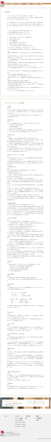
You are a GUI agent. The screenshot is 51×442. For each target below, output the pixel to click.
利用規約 (37, 416)
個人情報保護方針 (39, 418)
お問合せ (37, 420)
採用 (26, 418)
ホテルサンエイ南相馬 (18, 418)
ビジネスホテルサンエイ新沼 (20, 426)
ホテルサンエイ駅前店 (18, 420)
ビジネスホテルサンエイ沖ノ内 (20, 424)
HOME (5, 416)
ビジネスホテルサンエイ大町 (20, 422)
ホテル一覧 (17, 416)
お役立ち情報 (28, 416)
